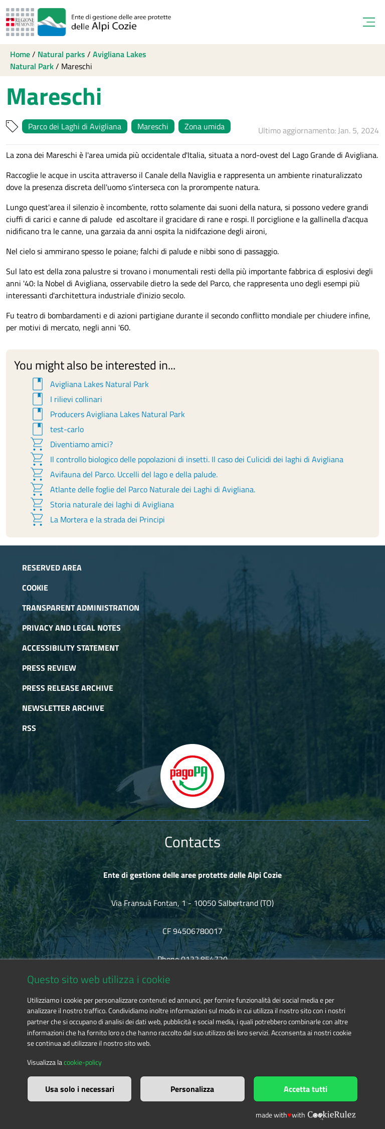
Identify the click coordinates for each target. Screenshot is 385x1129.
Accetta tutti (305, 1089)
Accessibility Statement (70, 648)
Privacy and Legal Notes (71, 628)
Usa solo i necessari (79, 1089)
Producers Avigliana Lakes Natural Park (107, 414)
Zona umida (204, 126)
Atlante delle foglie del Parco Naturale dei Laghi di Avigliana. (142, 489)
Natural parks (61, 54)
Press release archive (67, 688)
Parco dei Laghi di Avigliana (74, 126)
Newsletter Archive (63, 708)
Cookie (35, 588)
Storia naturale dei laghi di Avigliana (101, 504)
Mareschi (152, 126)
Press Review (49, 668)
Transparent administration (80, 608)
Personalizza (192, 1089)
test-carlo (56, 429)
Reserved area (52, 567)
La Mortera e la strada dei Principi (97, 519)
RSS (29, 728)
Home (20, 54)
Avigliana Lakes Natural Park (89, 384)
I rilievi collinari (65, 399)
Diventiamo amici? (71, 444)
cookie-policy (83, 1062)
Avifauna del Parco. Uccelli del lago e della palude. (123, 474)
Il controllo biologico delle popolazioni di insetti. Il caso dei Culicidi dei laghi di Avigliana (186, 459)
